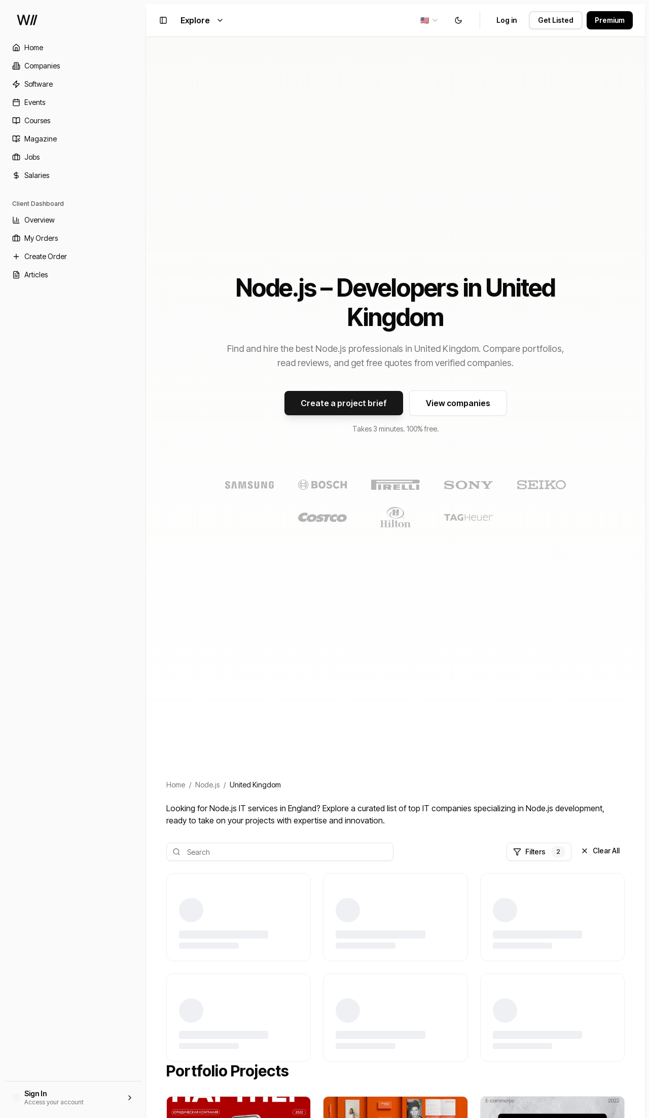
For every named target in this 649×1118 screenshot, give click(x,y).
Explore (202, 20)
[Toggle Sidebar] (146, 559)
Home (175, 784)
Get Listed (555, 20)
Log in (506, 20)
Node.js (207, 784)
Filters (539, 851)
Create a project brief (344, 403)
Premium (610, 20)
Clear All (600, 850)
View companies (458, 403)
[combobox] (429, 20)
